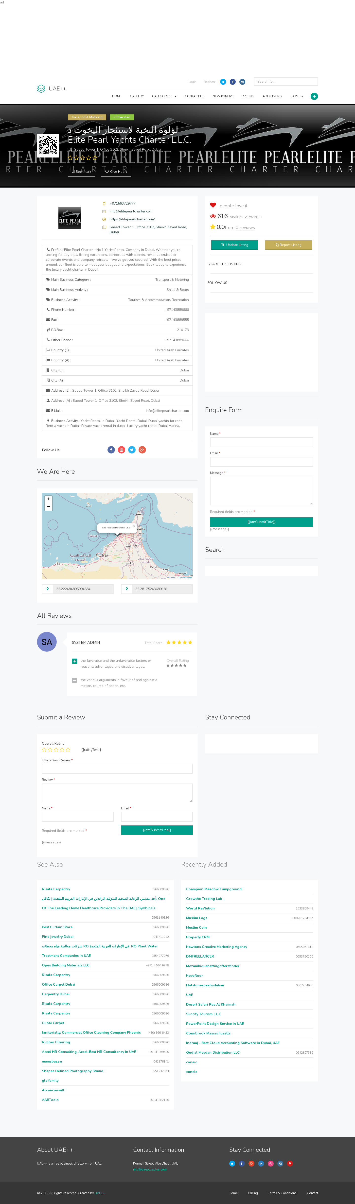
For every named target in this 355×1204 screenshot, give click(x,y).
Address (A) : (103, 400)
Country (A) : (117, 360)
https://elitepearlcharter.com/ (132, 219)
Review (48, 780)
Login (192, 82)
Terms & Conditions (282, 1193)
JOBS (296, 96)
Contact (312, 1193)
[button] (134, 526)
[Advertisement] (177, 39)
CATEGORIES (164, 96)
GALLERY (137, 96)
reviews (245, 227)
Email (215, 453)
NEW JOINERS (223, 96)
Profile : (116, 259)
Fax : (117, 319)
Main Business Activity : (117, 289)
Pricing (253, 1193)
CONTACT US (194, 96)
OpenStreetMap (185, 577)
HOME (117, 96)
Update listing (237, 245)
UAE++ (100, 1193)
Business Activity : (117, 299)
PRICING (248, 96)
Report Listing (291, 245)
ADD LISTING (272, 96)
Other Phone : (117, 340)
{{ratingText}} (91, 750)
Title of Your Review (57, 760)
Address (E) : (103, 390)
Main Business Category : (117, 279)
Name (215, 434)
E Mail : (117, 410)
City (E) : (117, 370)
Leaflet (171, 577)
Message (218, 473)
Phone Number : (117, 309)
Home (233, 1193)
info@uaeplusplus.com (150, 1169)
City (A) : (117, 380)
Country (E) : (117, 350)
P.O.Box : (117, 330)
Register (209, 82)
